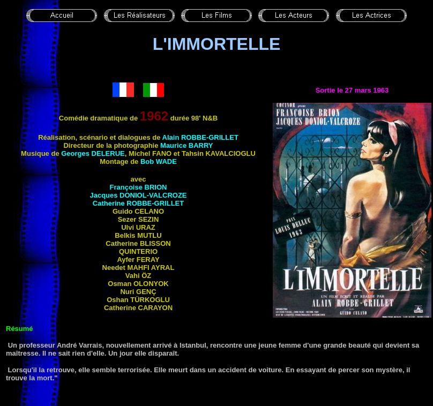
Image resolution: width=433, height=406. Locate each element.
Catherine (138, 203)
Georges (92, 153)
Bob (158, 161)
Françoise (138, 187)
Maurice (186, 145)
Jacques (137, 195)
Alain (200, 137)
